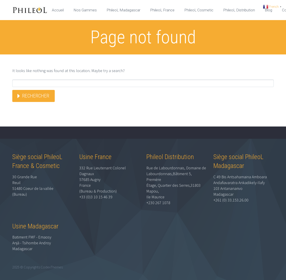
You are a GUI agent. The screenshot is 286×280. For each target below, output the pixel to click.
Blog (268, 10)
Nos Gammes (85, 10)
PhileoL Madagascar (123, 10)
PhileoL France (162, 10)
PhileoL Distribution (239, 10)
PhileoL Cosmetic (198, 10)
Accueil (58, 10)
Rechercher (35, 96)
